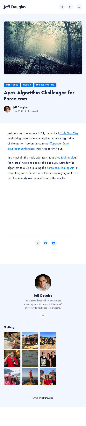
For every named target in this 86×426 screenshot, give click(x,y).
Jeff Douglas (15, 7)
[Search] (62, 7)
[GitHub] (43, 315)
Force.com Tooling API (60, 168)
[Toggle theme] (70, 7)
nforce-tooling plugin (65, 157)
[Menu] (79, 7)
